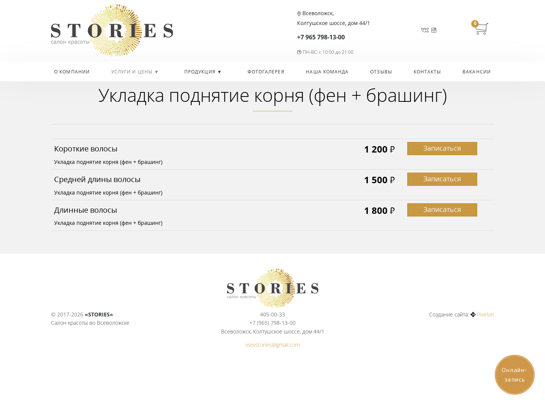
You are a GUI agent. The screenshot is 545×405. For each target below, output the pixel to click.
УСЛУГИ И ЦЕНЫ (132, 72)
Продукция (200, 72)
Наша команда (327, 72)
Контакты (427, 72)
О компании (72, 72)
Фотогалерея (266, 72)
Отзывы (381, 72)
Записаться (442, 148)
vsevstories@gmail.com (272, 344)
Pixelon (485, 314)
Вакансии (476, 72)
